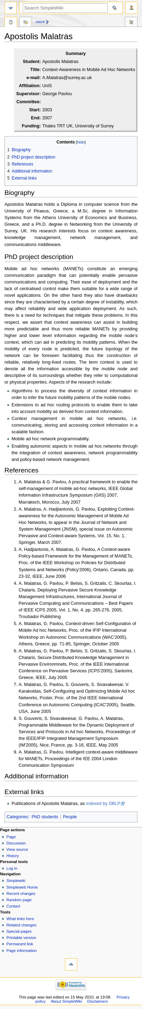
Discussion (16, 843)
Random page (18, 900)
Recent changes (20, 893)
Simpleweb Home (22, 887)
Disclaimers (97, 1001)
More (40, 22)
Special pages (18, 931)
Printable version (21, 938)
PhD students (44, 816)
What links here (20, 919)
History (12, 856)
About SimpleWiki (66, 1001)
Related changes (21, 925)
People (70, 816)
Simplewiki (15, 880)
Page (11, 837)
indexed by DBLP (103, 803)
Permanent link (19, 944)
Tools (131, 22)
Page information (21, 950)
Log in (11, 868)
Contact (13, 906)
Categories (17, 816)
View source (17, 849)
